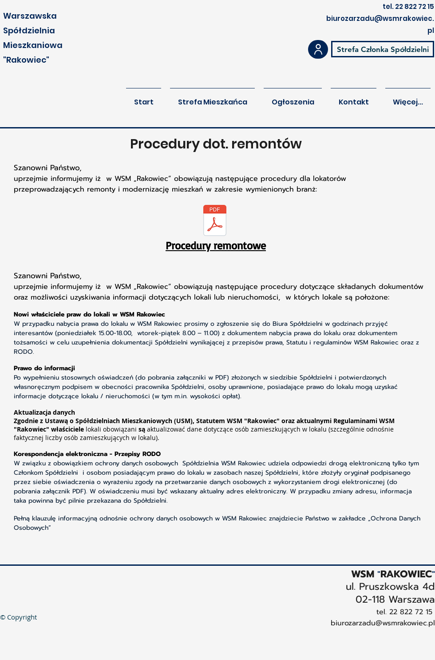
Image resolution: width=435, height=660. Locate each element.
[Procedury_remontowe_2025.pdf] (215, 221)
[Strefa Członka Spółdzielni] (382, 49)
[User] (318, 49)
